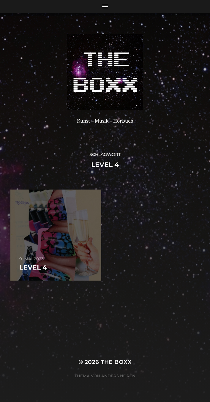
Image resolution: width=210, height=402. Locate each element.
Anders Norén (118, 375)
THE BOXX (116, 362)
